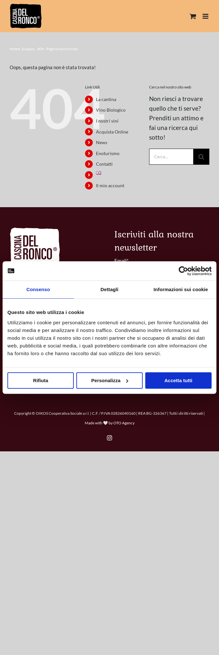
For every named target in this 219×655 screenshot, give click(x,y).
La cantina (106, 99)
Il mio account (110, 185)
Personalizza (109, 380)
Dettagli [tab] (109, 289)
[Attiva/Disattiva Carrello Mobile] (193, 16)
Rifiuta (40, 380)
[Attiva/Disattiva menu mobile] (206, 16)
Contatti (104, 164)
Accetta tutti (178, 380)
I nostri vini (107, 121)
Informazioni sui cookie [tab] (181, 289)
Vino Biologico (111, 110)
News (101, 142)
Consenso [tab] (38, 289)
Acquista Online (112, 131)
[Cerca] (201, 157)
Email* (121, 260)
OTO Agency (124, 422)
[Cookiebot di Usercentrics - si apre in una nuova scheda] (183, 271)
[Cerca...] (171, 157)
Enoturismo (107, 153)
